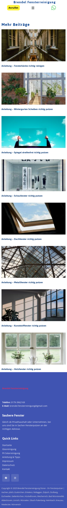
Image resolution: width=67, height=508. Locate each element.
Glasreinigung (9, 449)
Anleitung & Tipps (11, 457)
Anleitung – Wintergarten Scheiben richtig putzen (27, 109)
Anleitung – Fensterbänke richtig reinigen (22, 66)
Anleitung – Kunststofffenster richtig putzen (23, 325)
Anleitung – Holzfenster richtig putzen (21, 369)
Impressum (8, 461)
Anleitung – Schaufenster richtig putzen (22, 195)
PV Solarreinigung (11, 453)
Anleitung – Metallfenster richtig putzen (22, 282)
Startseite (7, 445)
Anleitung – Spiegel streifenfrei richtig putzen (24, 152)
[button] (33, 8)
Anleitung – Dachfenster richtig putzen (21, 239)
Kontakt (6, 469)
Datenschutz (8, 465)
